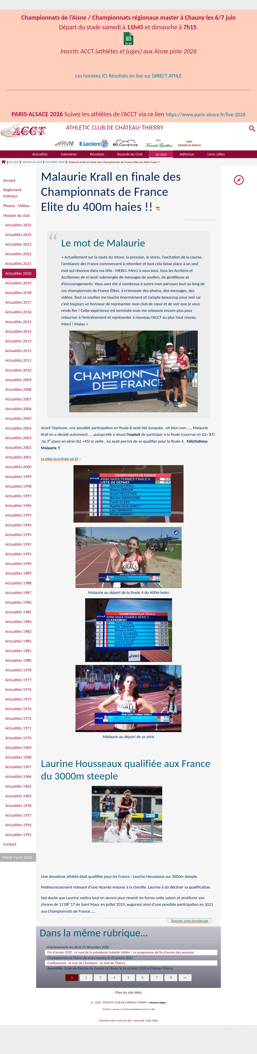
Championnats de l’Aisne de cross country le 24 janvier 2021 (90, 967)
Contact (9, 853)
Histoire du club (32, 171)
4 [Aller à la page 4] (114, 987)
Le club (14, 171)
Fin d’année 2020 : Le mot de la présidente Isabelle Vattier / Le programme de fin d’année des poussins (120, 962)
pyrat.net (114, 1019)
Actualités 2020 (55, 171)
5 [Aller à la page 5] (129, 987)
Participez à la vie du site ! (232, 1040)
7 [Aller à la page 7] (157, 987)
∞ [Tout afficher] (186, 987)
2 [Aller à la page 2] (85, 987)
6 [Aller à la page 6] (143, 987)
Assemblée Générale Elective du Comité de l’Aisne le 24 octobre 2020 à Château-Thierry (110, 978)
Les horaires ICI (83, 75)
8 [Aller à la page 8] (172, 987)
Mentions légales (158, 1012)
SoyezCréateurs (135, 1019)
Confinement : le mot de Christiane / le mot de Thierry (86, 972)
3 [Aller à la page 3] (100, 987)
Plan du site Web (128, 1002)
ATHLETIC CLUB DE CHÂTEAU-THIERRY (126, 136)
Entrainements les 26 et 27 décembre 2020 (78, 957)
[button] (251, 139)
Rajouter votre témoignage (184, 930)
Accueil (9, 190)
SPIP (155, 1019)
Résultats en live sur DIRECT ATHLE (149, 75)
